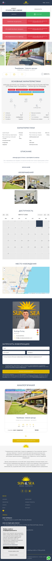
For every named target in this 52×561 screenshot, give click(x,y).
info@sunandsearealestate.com (23, 338)
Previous (3, 53)
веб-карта (45, 556)
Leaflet (30, 293)
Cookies (41, 556)
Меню (46, 2)
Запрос (14, 14)
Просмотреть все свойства (26, 440)
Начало (4, 499)
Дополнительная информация (10, 544)
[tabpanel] (26, 410)
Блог (3, 507)
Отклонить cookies (14, 555)
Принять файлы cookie (13, 547)
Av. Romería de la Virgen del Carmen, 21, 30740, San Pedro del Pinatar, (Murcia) (22, 525)
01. (26, 436)
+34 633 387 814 (19, 336)
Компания (28, 499)
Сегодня (40, 214)
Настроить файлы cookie (13, 551)
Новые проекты (30, 502)
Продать (27, 505)
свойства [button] (5, 502)
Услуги (4, 505)
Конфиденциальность (32, 556)
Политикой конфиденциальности (21, 366)
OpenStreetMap (38, 293)
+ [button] (4, 269)
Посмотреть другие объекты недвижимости (37, 21)
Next (49, 53)
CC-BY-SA (47, 293)
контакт (38, 14)
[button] (6, 74)
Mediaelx (30, 558)
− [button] (4, 271)
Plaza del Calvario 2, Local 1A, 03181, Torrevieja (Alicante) (16, 520)
